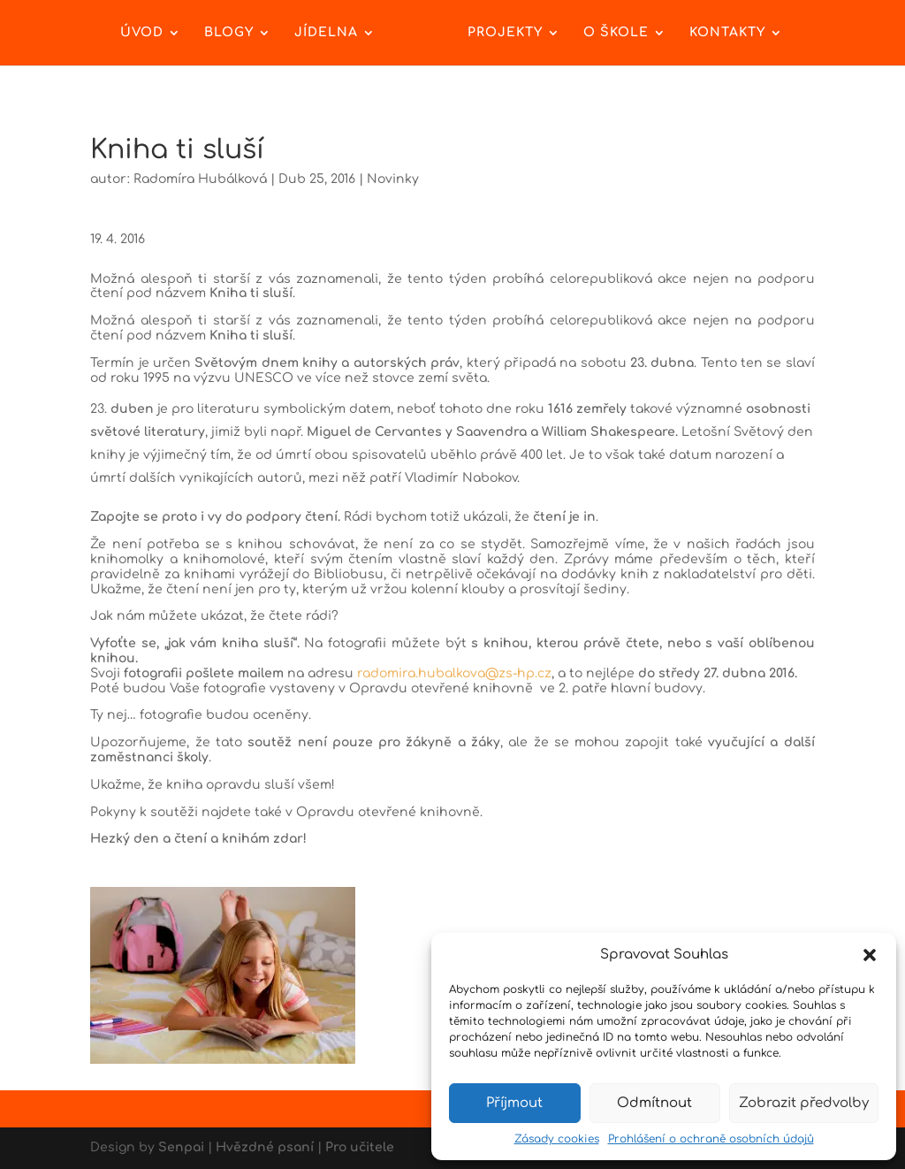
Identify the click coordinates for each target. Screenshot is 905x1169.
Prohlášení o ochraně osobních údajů (711, 1139)
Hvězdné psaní (265, 1147)
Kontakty (727, 33)
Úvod (142, 33)
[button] (869, 955)
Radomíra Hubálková (200, 179)
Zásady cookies (556, 1139)
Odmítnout (654, 1103)
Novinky (393, 179)
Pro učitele (359, 1147)
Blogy (229, 33)
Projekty (505, 33)
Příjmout (514, 1103)
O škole (616, 33)
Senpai (181, 1147)
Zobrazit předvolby (804, 1103)
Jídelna (326, 33)
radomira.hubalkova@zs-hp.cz (454, 673)
